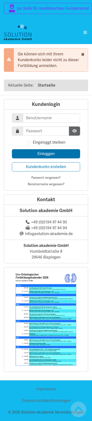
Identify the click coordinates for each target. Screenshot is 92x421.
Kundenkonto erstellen (46, 166)
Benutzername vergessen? (46, 184)
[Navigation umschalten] (85, 32)
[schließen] (83, 54)
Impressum (46, 388)
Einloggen (46, 153)
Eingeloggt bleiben (49, 142)
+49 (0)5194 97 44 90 (49, 222)
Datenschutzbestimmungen (46, 400)
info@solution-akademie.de (49, 233)
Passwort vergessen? (46, 178)
